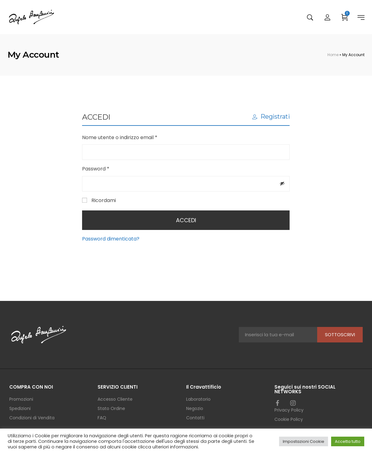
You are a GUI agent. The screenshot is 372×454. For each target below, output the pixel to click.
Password (106, 168)
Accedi (186, 220)
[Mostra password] (282, 183)
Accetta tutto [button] (348, 441)
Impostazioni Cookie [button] (303, 441)
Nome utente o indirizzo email (130, 137)
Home (333, 54)
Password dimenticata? (110, 238)
